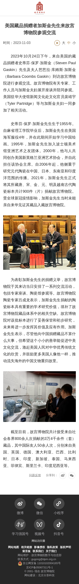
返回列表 (40, 484)
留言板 (26, 551)
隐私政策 (52, 547)
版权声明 (65, 547)
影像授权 (39, 547)
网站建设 (29, 575)
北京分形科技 (46, 575)
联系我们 (38, 551)
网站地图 (13, 547)
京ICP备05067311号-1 (39, 567)
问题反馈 (35, 475)
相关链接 (26, 547)
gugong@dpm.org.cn (43, 559)
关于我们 (51, 551)
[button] (67, 8)
